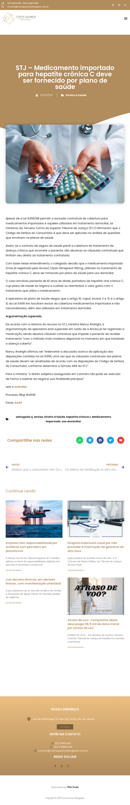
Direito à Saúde (76, 95)
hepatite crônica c (78, 417)
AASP (18, 403)
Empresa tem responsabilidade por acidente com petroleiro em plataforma (31, 547)
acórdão (20, 387)
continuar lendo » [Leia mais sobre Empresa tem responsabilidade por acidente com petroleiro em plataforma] (14, 570)
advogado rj (24, 417)
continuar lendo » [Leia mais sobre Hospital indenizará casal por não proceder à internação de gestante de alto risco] (76, 570)
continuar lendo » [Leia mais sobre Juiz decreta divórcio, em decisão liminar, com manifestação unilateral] (14, 602)
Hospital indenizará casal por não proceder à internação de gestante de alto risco (96, 547)
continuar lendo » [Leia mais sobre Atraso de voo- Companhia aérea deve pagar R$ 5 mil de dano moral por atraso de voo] (76, 647)
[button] (125, 18)
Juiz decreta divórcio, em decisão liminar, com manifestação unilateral (33, 581)
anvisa (38, 417)
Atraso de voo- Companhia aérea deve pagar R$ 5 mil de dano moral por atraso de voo (93, 624)
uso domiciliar (71, 421)
